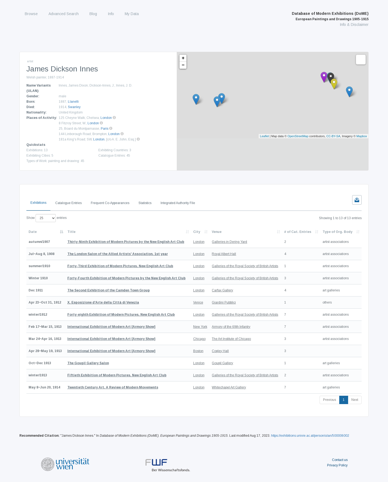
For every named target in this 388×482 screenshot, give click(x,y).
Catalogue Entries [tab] (68, 203)
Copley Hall (220, 351)
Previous (329, 400)
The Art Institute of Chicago (231, 339)
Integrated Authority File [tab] (178, 203)
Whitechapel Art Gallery (229, 387)
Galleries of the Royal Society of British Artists (245, 266)
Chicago (199, 339)
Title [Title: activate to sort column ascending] (71, 232)
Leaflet (264, 136)
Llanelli (73, 102)
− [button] (183, 65)
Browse (31, 14)
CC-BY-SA (333, 136)
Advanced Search (63, 14)
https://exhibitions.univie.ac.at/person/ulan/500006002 (310, 436)
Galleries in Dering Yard (229, 242)
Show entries (46, 218)
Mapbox (361, 136)
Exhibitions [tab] (38, 203)
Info (111, 14)
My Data (132, 14)
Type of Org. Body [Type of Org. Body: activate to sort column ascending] (337, 232)
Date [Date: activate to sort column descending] (33, 232)
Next (354, 400)
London (106, 118)
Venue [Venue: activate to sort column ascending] (216, 232)
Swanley (74, 107)
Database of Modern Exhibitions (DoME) (330, 16)
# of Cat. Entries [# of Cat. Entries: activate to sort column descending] (297, 232)
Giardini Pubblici (224, 302)
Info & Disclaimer (354, 24)
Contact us (340, 460)
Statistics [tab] (144, 203)
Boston (198, 351)
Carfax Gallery (222, 290)
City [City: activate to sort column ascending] (196, 232)
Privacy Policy (337, 465)
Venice (198, 302)
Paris (104, 128)
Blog (93, 14)
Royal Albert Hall (224, 254)
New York (200, 327)
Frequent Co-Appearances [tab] (110, 203)
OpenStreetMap (298, 136)
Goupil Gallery (222, 363)
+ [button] (183, 58)
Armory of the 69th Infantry (231, 327)
